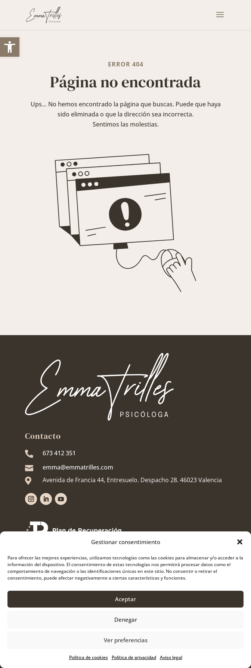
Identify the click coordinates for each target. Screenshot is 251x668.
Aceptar (125, 599)
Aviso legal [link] (171, 657)
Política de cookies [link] (88, 657)
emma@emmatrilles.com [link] (78, 467)
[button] (240, 542)
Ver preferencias (126, 640)
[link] (9, 47)
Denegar (125, 619)
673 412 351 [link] (59, 453)
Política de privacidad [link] (134, 657)
